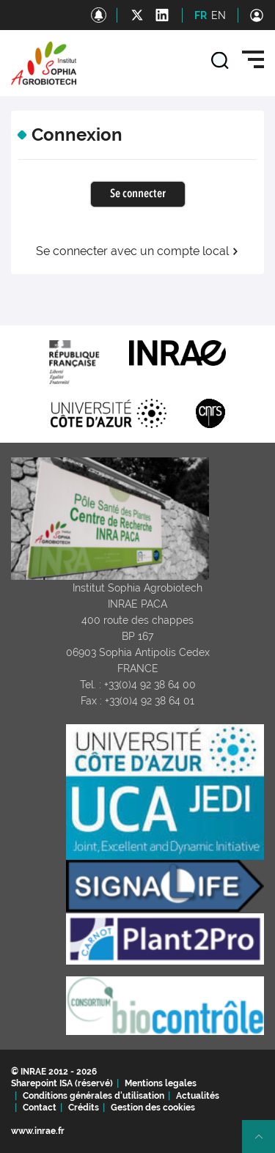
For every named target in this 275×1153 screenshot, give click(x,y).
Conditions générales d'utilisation (93, 1096)
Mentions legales (161, 1083)
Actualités (197, 1096)
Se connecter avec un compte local (137, 251)
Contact (39, 1107)
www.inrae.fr (38, 1131)
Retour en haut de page (264, 1142)
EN (218, 15)
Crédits (83, 1107)
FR (200, 15)
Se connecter (138, 194)
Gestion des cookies (153, 1107)
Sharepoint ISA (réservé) (62, 1083)
